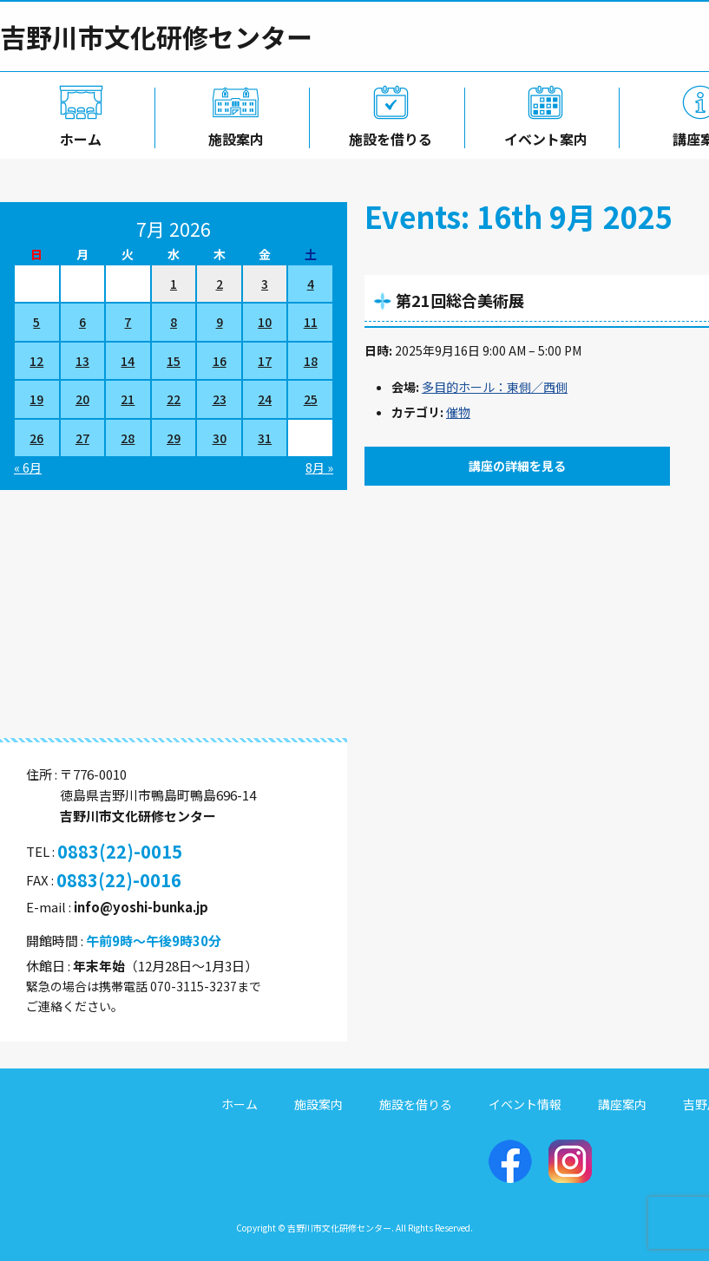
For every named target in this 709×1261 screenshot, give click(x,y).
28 (128, 438)
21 (128, 399)
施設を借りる (387, 136)
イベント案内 (542, 136)
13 (82, 360)
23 (219, 399)
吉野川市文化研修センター (156, 36)
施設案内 (232, 136)
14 (128, 360)
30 (219, 438)
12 (36, 360)
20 (82, 399)
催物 (458, 412)
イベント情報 (525, 1104)
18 (311, 360)
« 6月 (28, 467)
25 (311, 399)
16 (219, 360)
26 (36, 438)
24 (265, 399)
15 (174, 360)
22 (174, 399)
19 (36, 399)
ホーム (77, 136)
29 (174, 438)
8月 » (319, 467)
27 (82, 438)
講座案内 (622, 1104)
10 (265, 321)
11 (311, 321)
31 (265, 438)
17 (265, 360)
